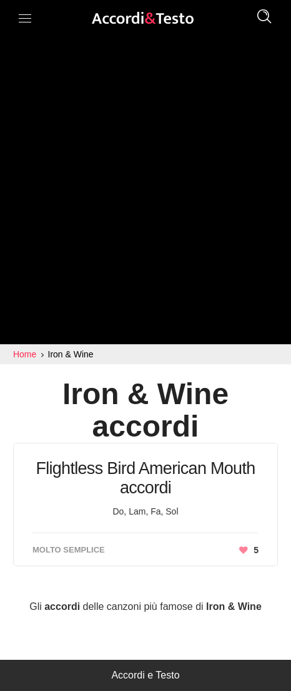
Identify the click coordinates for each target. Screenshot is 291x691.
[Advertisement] (145, 192)
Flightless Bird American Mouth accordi (145, 478)
